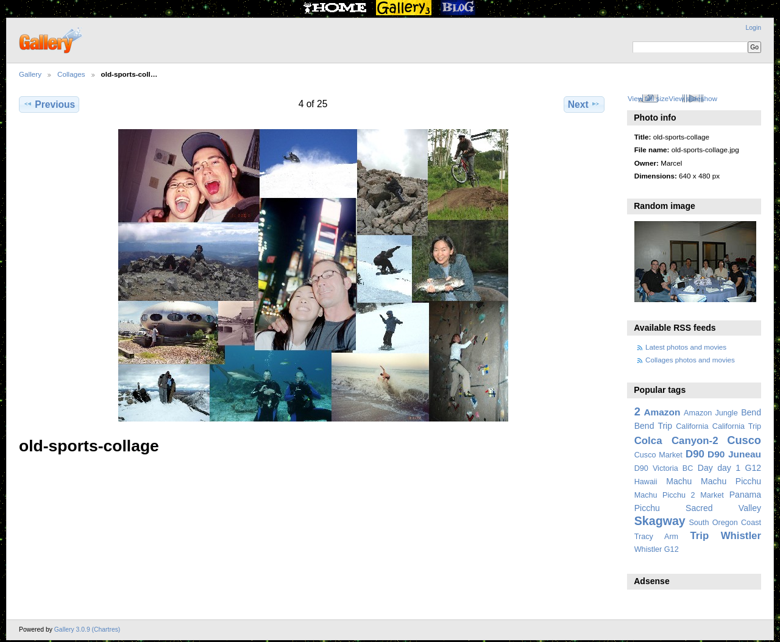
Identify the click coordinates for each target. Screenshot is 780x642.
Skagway (660, 520)
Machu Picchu (731, 481)
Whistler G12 (656, 549)
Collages (71, 74)
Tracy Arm (656, 536)
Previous (49, 104)
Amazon (662, 412)
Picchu (647, 508)
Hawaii (646, 482)
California (692, 426)
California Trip (736, 426)
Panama (745, 494)
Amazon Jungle (711, 413)
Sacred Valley (723, 508)
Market (712, 495)
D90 (695, 454)
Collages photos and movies (690, 360)
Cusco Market (658, 455)
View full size (648, 98)
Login (753, 27)
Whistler (741, 535)
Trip (699, 535)
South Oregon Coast (725, 522)
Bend (751, 412)
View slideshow (692, 98)
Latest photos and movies (685, 347)
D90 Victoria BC (663, 468)
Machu (679, 481)
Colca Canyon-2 (676, 440)
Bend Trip (653, 426)
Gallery (30, 74)
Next (584, 104)
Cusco (744, 440)
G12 (753, 468)
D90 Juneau (734, 454)
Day (705, 468)
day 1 (728, 468)
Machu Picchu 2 (664, 495)
